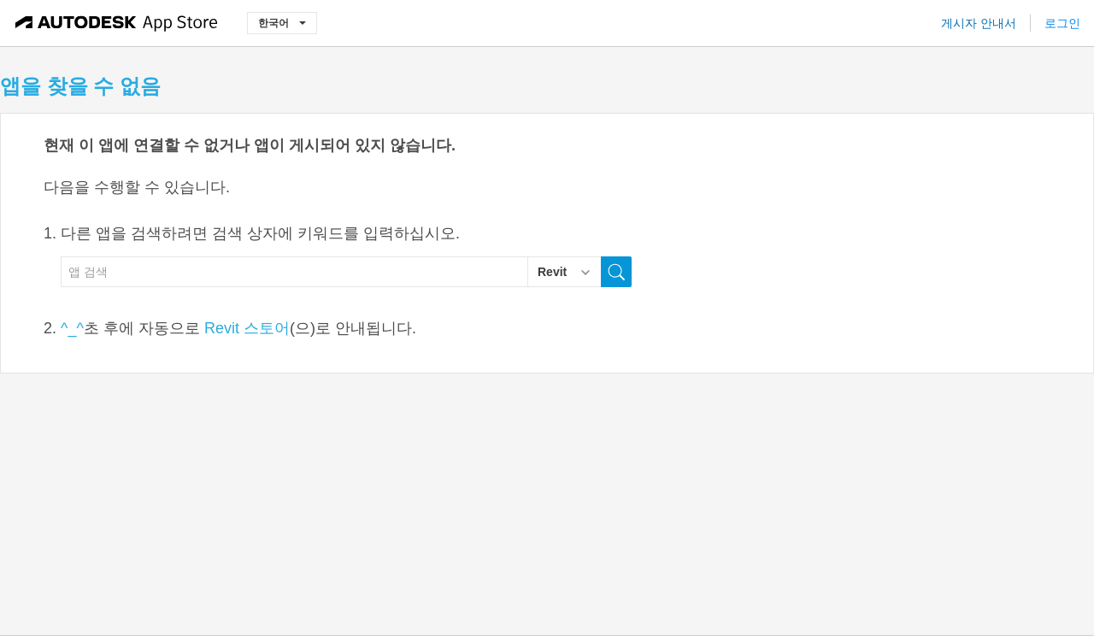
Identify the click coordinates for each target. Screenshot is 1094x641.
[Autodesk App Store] (117, 23)
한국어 (282, 22)
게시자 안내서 (978, 23)
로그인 (1062, 23)
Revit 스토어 (247, 328)
